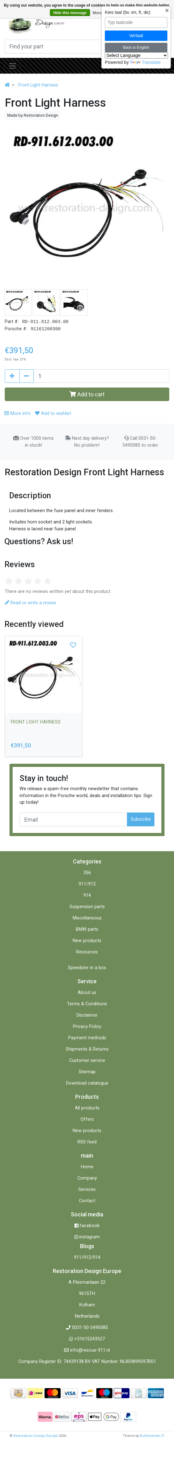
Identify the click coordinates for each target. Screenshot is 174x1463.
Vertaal (136, 35)
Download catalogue (87, 1083)
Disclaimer (87, 1015)
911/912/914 (87, 1257)
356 (87, 872)
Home (87, 1167)
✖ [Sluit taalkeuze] (167, 10)
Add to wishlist (53, 413)
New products (87, 940)
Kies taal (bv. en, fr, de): (128, 12)
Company (87, 1178)
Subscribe (141, 819)
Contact (87, 1200)
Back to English (136, 47)
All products (87, 1108)
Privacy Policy (87, 1026)
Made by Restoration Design (32, 115)
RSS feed (87, 1142)
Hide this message (70, 13)
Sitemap (87, 1072)
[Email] (73, 819)
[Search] (81, 46)
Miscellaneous (87, 918)
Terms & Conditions (87, 1004)
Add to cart (86, 394)
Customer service (87, 1060)
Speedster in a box (87, 967)
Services (87, 1189)
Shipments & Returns (87, 1049)
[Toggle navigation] (12, 65)
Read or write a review (30, 603)
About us (87, 992)
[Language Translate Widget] (136, 55)
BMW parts (87, 929)
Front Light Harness (38, 85)
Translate (145, 62)
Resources (87, 952)
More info (17, 413)
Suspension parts (87, 906)
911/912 (87, 884)
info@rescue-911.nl (90, 1350)
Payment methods (87, 1038)
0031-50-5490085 (90, 1327)
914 (87, 895)
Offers (87, 1119)
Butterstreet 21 (152, 1435)
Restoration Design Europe (35, 1435)
